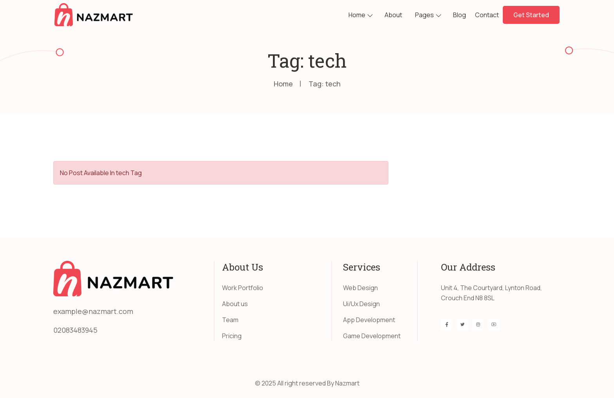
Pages (424, 15)
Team (230, 320)
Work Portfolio (242, 287)
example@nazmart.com (93, 311)
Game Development (372, 336)
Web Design (360, 287)
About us (235, 303)
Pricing (232, 336)
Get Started (531, 15)
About (393, 15)
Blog (459, 15)
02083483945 (75, 330)
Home (357, 15)
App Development (369, 320)
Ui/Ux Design (361, 303)
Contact (487, 15)
